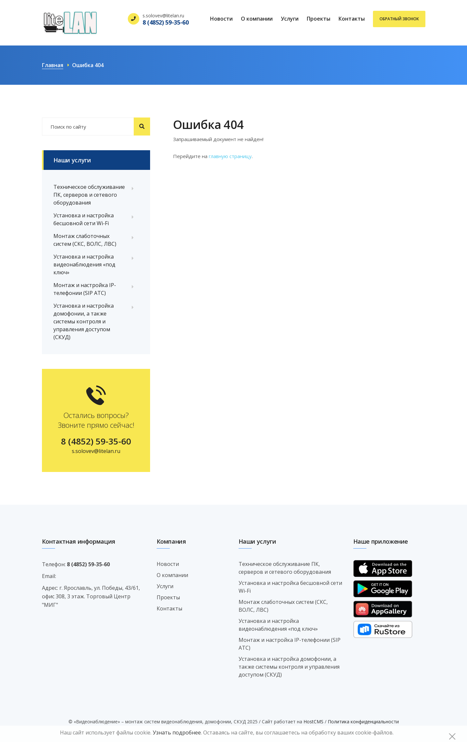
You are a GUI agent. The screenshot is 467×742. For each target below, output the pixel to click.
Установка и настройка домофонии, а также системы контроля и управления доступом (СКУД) (83, 321)
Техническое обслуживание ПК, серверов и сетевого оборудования (89, 194)
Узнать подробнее (177, 732)
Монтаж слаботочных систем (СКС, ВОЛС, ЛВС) (84, 239)
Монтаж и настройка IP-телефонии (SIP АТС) (84, 289)
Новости (221, 18)
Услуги (290, 18)
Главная (52, 65)
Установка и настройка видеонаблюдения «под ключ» (84, 264)
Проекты (318, 18)
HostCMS (313, 721)
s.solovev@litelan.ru (96, 451)
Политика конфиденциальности (363, 721)
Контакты (352, 18)
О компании (257, 18)
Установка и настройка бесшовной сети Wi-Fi (83, 219)
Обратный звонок (399, 19)
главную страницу (230, 156)
